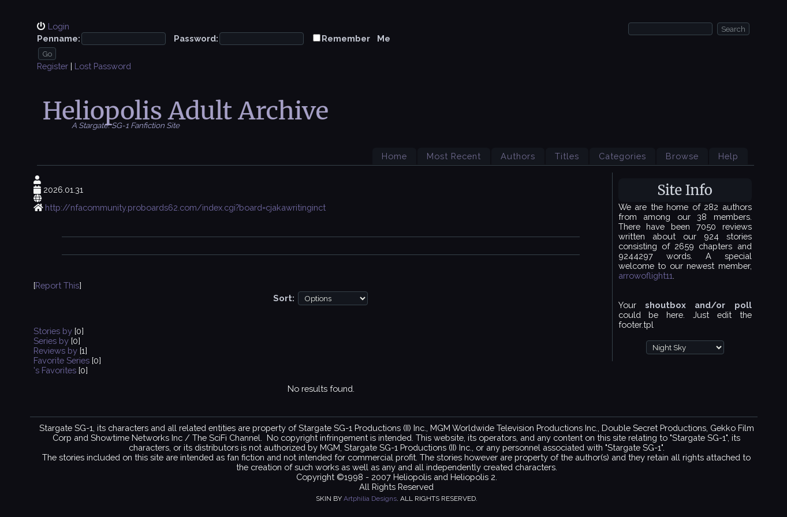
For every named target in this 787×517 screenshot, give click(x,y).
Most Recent (454, 156)
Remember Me (356, 38)
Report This (57, 285)
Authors (518, 156)
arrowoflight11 (645, 275)
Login (58, 26)
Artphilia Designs (370, 498)
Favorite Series (61, 360)
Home (394, 156)
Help (728, 156)
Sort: (283, 298)
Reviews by (56, 350)
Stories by (53, 331)
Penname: (58, 38)
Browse (682, 156)
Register (52, 66)
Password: (196, 38)
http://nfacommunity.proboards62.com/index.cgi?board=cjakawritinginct (185, 207)
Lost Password (102, 66)
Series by (52, 341)
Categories (622, 156)
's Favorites (54, 370)
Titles (567, 156)
